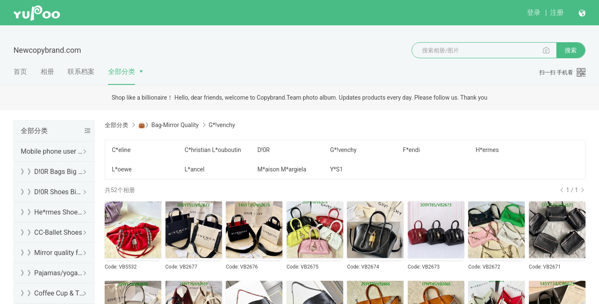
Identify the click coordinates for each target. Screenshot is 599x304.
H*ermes (487, 150)
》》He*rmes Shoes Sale (52, 212)
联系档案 (81, 72)
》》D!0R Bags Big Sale (52, 172)
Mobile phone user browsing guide (52, 151)
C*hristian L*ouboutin (212, 150)
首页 (20, 72)
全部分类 (121, 72)
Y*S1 (336, 169)
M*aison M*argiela (281, 169)
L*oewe (122, 169)
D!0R (263, 150)
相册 (47, 72)
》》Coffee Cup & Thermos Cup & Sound (52, 293)
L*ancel (194, 169)
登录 (533, 12)
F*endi (411, 150)
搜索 (571, 50)
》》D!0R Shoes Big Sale (52, 192)
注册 (557, 12)
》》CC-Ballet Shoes (51, 232)
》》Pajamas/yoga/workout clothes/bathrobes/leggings (52, 273)
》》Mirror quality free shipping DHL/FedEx (52, 253)
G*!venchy (343, 150)
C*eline (121, 150)
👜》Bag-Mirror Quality (168, 125)
